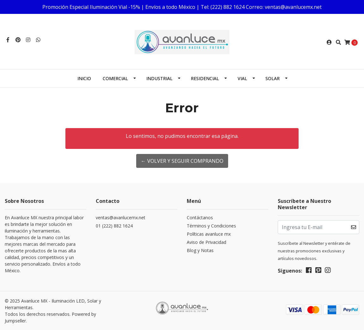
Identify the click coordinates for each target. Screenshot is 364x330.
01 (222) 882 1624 (114, 226)
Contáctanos (200, 218)
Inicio (84, 78)
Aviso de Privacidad (206, 242)
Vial (242, 78)
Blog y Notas (200, 250)
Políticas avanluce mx (209, 234)
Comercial (115, 78)
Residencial (205, 78)
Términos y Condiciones (211, 226)
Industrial (159, 78)
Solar (272, 78)
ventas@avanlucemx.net (120, 218)
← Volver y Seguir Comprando (182, 160)
